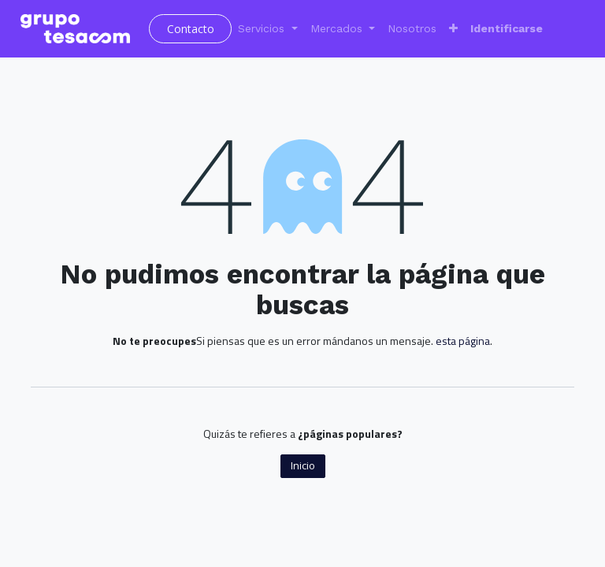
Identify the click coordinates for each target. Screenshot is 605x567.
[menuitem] (412, 28)
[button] (453, 28)
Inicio (303, 465)
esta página (463, 340)
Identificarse (506, 28)
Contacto (190, 28)
